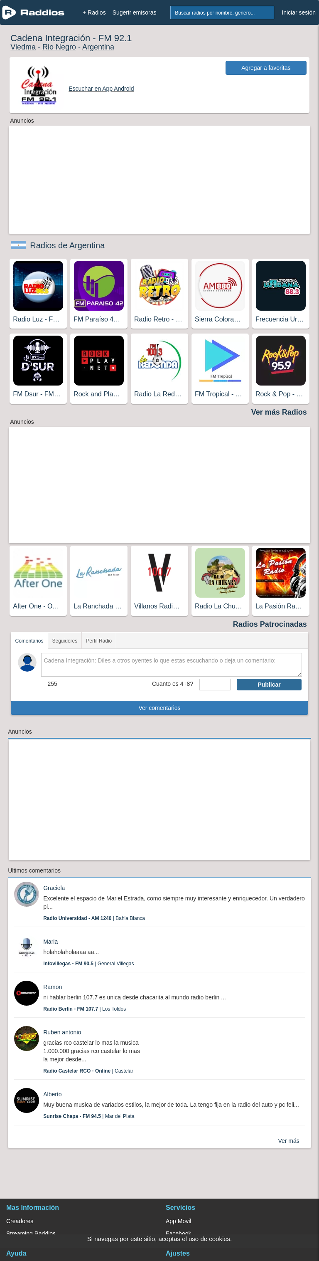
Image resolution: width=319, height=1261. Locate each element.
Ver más (288, 1140)
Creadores (19, 1221)
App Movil (178, 1221)
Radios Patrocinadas (270, 624)
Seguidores (65, 641)
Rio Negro (59, 47)
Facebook (178, 1233)
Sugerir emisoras (135, 12)
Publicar (269, 684)
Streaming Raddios (31, 1233)
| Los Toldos (84, 1009)
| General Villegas (88, 964)
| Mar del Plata (88, 1116)
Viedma (23, 47)
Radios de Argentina (67, 245)
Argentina (98, 47)
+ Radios (94, 12)
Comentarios (29, 641)
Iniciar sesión (299, 12)
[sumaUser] (215, 684)
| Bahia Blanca (94, 918)
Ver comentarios (159, 708)
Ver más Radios (279, 412)
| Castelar (88, 1071)
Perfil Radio (99, 641)
